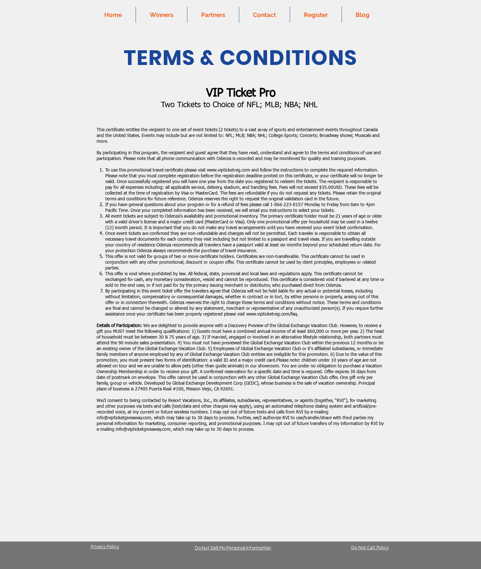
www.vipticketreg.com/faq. (272, 314)
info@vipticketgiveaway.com (124, 418)
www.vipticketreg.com (228, 170)
